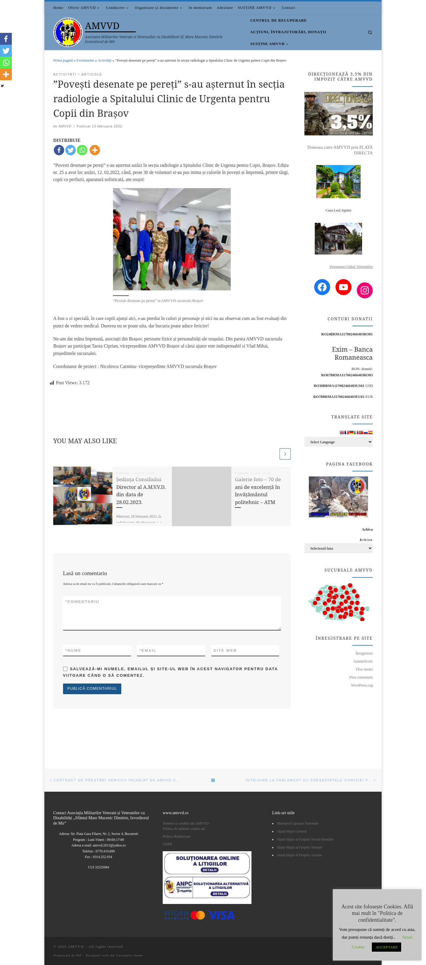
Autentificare (363, 661)
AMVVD (65, 126)
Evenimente (85, 60)
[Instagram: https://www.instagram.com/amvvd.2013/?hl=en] (365, 290)
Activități (105, 60)
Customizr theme (129, 955)
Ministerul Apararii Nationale (298, 823)
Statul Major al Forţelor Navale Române (305, 839)
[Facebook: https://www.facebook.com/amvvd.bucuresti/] (322, 287)
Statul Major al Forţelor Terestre (299, 847)
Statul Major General (292, 831)
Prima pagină (63, 60)
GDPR (167, 844)
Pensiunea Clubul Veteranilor (351, 267)
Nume (73, 651)
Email (147, 651)
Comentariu (82, 602)
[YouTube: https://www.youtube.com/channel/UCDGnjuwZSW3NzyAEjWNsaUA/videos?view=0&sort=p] (343, 287)
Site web (225, 651)
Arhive (366, 540)
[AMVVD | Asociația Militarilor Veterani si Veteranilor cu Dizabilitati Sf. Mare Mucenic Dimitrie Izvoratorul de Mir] (68, 31)
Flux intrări (364, 669)
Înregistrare (364, 653)
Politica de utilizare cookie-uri (184, 829)
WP (78, 955)
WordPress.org (362, 685)
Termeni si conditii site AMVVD (186, 823)
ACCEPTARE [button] (386, 947)
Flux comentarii (361, 677)
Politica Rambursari (177, 836)
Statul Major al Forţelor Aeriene (299, 855)
